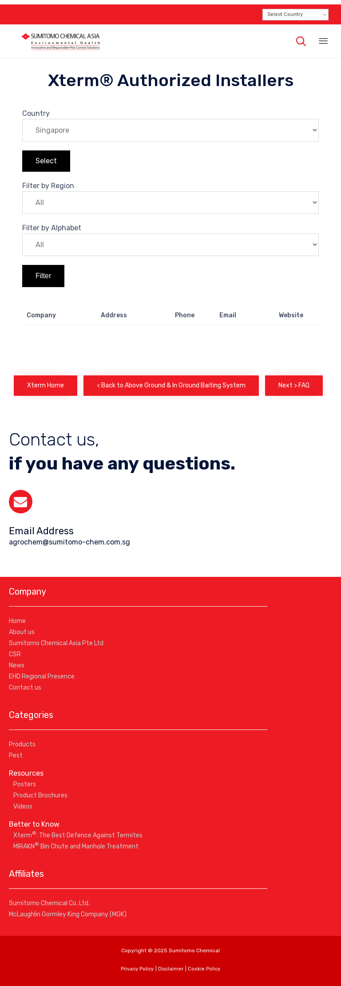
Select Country (285, 14)
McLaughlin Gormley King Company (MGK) (68, 914)
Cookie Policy (204, 969)
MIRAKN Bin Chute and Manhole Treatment (76, 846)
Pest (16, 755)
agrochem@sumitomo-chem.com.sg (69, 542)
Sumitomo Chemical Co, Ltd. (49, 903)
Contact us (25, 687)
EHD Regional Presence (42, 676)
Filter (43, 276)
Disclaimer (170, 969)
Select (46, 161)
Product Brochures (40, 795)
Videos (22, 806)
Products (22, 744)
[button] (45, 385)
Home (17, 621)
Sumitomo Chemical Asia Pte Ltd (56, 643)
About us (22, 632)
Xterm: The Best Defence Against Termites (78, 835)
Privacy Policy (137, 969)
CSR (15, 654)
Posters (24, 784)
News (16, 665)
